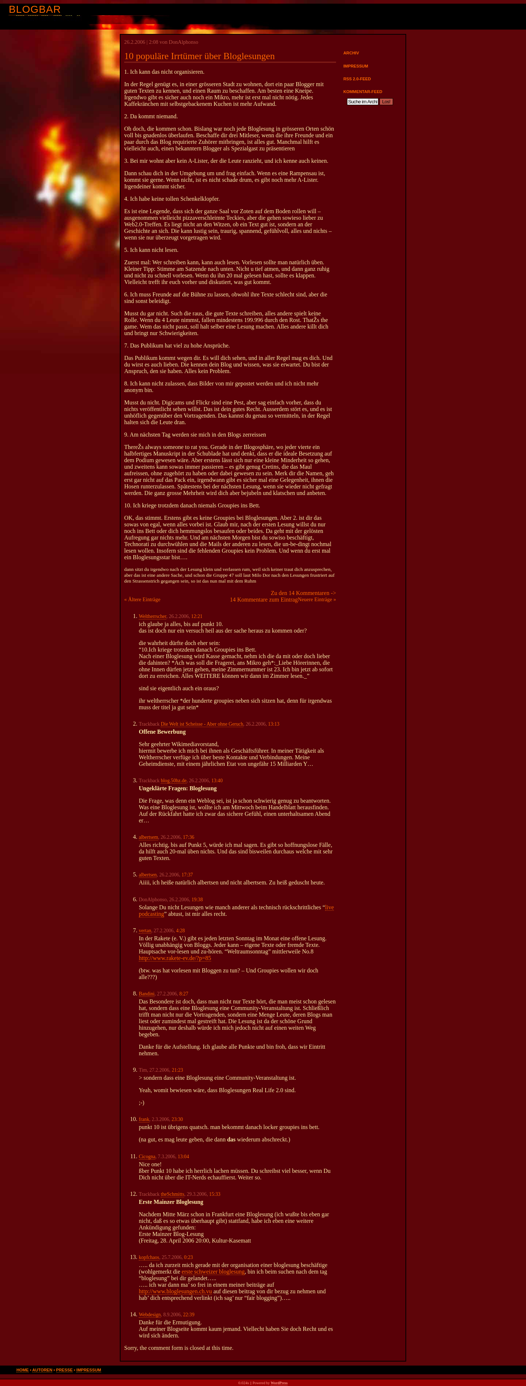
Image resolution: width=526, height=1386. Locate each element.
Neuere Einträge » (317, 599)
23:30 (177, 1119)
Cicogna (147, 1156)
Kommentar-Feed (362, 91)
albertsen (148, 875)
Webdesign (150, 1314)
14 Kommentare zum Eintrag (264, 599)
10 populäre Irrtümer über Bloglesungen (199, 56)
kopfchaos (149, 1257)
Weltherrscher (152, 616)
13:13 (273, 724)
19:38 (197, 899)
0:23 (188, 1257)
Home (22, 1370)
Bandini (147, 994)
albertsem (148, 837)
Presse (64, 1370)
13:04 (183, 1156)
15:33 (214, 1194)
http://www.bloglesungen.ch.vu (175, 1291)
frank (144, 1119)
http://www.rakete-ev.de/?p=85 (175, 958)
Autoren (42, 1370)
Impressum (355, 66)
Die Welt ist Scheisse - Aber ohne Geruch (202, 724)
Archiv (351, 53)
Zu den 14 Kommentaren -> (303, 593)
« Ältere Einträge (142, 599)
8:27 (183, 994)
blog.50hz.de (173, 780)
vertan (145, 930)
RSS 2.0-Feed (357, 79)
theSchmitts (172, 1194)
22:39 (188, 1314)
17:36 (188, 837)
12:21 (196, 616)
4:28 (180, 930)
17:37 (187, 875)
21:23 (177, 1070)
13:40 (216, 780)
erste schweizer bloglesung (213, 1271)
